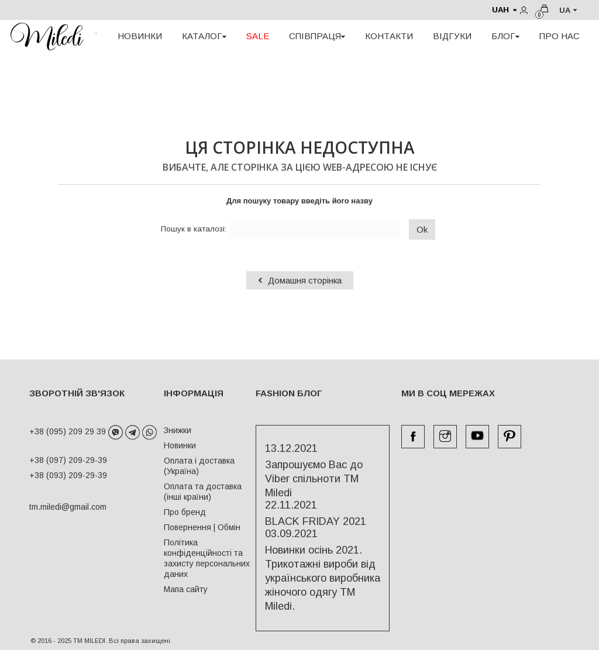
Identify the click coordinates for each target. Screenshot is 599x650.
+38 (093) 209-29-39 (68, 475)
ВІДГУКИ (452, 36)
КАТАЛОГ (204, 36)
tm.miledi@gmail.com (55, 506)
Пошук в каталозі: (193, 228)
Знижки (177, 430)
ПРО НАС (559, 36)
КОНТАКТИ (389, 36)
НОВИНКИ (140, 36)
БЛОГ (505, 36)
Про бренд (185, 512)
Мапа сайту (186, 589)
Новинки (180, 445)
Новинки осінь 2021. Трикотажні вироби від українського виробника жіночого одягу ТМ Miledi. (322, 578)
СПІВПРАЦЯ (317, 36)
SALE (257, 36)
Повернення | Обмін (202, 527)
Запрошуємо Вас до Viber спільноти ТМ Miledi (314, 479)
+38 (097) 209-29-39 (68, 460)
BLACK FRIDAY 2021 (315, 521)
